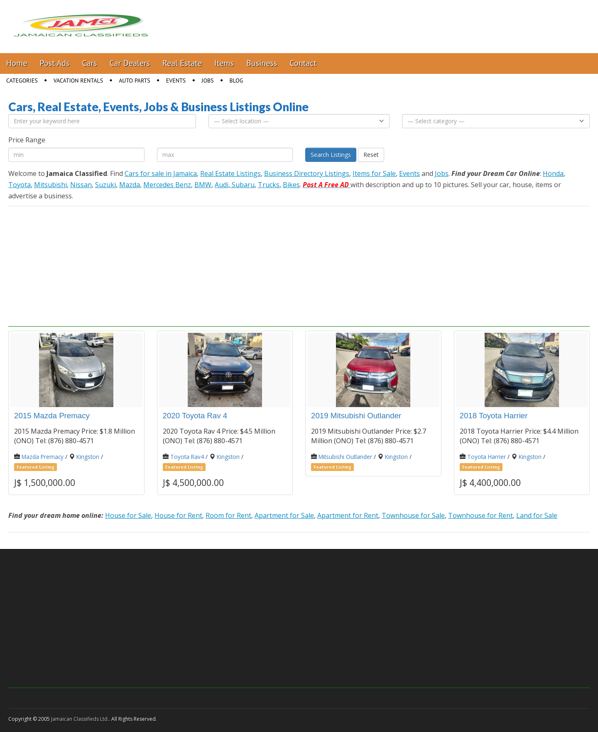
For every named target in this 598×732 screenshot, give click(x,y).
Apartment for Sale (284, 515)
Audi (221, 184)
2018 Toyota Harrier (494, 415)
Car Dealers (130, 63)
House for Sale (128, 515)
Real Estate (182, 63)
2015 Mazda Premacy (52, 415)
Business (261, 63)
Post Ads (55, 63)
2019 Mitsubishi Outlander (356, 415)
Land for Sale (536, 515)
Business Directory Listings (306, 173)
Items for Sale (374, 173)
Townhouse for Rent (480, 515)
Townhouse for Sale (413, 515)
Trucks (268, 184)
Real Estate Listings (230, 173)
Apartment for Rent (347, 515)
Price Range (26, 139)
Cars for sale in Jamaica (161, 173)
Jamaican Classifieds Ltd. (80, 718)
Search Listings (331, 155)
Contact (302, 63)
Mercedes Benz (167, 184)
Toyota (19, 184)
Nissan (81, 184)
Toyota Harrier (486, 457)
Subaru (242, 184)
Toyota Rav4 (187, 457)
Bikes (291, 184)
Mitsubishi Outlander (345, 457)
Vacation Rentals (78, 80)
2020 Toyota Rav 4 (195, 415)
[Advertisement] (299, 268)
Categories (22, 80)
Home (16, 63)
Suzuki (105, 184)
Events (176, 80)
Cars (89, 63)
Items (224, 63)
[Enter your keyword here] (102, 121)
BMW (202, 184)
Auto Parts (134, 80)
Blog (236, 80)
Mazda (129, 184)
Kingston (87, 457)
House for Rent (178, 515)
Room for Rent (228, 515)
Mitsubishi (50, 184)
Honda (553, 173)
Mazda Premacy (43, 457)
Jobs (207, 80)
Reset (371, 155)
